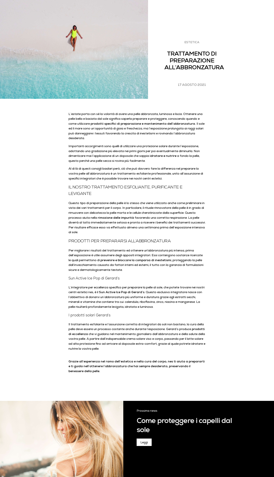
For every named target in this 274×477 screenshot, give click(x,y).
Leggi (144, 442)
